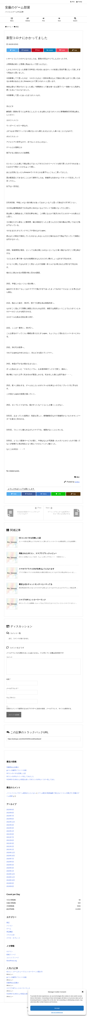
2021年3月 (10, 843)
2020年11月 (10, 852)
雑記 (17, 27)
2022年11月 (10, 822)
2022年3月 (10, 828)
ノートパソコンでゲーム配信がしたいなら (21, 793)
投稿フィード (11, 954)
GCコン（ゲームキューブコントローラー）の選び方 (24, 972)
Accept (57, 1008)
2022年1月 (10, 831)
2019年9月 (10, 883)
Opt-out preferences (57, 1012)
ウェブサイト (11, 697)
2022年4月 (10, 825)
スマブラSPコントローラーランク (32, 600)
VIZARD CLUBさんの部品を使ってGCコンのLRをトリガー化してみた (30, 779)
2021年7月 (10, 837)
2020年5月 (10, 862)
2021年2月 (10, 846)
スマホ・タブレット (13, 938)
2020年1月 (10, 871)
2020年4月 (10, 865)
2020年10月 (10, 855)
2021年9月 (10, 834)
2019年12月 (10, 874)
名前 (8, 679)
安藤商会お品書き (12, 767)
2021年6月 (10, 840)
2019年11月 (10, 877)
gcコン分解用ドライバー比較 (16, 770)
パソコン (9, 925)
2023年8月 (10, 813)
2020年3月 (10, 868)
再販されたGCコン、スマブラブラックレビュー (38, 553)
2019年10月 (10, 880)
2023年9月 (10, 809)
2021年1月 (10, 849)
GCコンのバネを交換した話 (30, 538)
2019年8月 (10, 886)
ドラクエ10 (10, 935)
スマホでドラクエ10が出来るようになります (36, 569)
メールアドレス (12, 688)
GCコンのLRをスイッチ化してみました (20, 776)
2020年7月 (10, 859)
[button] (83, 992)
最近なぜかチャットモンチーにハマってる (35, 584)
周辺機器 (9, 932)
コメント (9, 657)
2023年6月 (10, 819)
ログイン (9, 951)
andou (77, 482)
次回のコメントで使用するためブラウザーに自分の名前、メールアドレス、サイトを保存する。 (39, 708)
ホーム (9, 27)
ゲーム (8, 929)
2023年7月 (10, 816)
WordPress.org (11, 961)
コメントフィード (12, 957)
